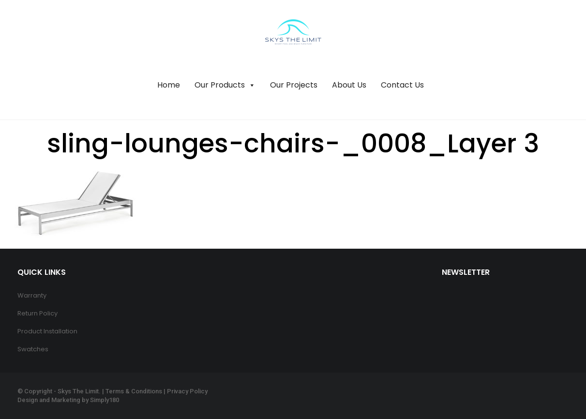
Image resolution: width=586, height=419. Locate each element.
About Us (349, 84)
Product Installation (47, 331)
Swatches (32, 349)
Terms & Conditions (133, 391)
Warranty (31, 295)
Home (168, 84)
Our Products (225, 85)
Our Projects (293, 84)
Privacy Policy (187, 391)
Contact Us (402, 84)
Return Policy (37, 313)
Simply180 (104, 400)
